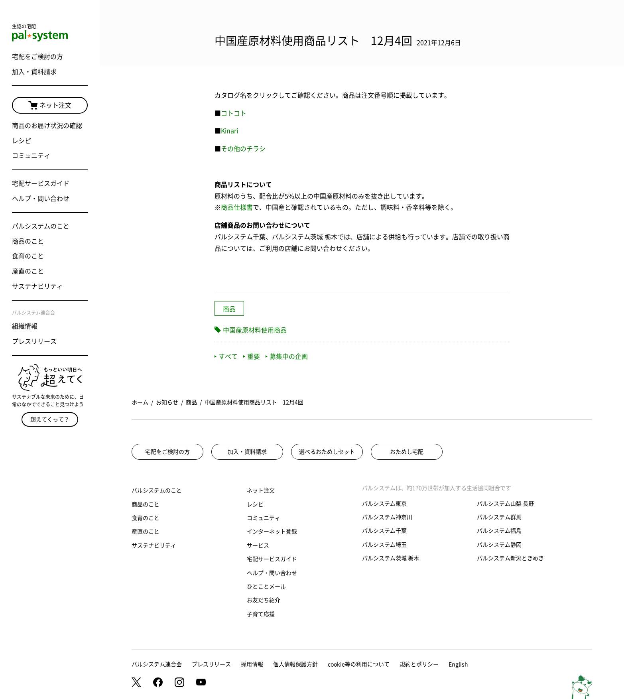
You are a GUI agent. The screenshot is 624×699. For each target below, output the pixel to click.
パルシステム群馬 (499, 517)
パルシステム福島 (499, 531)
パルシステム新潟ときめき (510, 558)
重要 (251, 356)
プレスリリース (34, 341)
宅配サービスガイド (40, 183)
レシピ (21, 141)
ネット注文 (49, 105)
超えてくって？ (49, 419)
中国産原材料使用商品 (255, 330)
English (458, 664)
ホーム (140, 402)
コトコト (233, 113)
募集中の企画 (287, 356)
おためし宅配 (406, 452)
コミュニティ (31, 155)
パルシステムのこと (40, 226)
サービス (258, 545)
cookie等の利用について (359, 664)
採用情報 (252, 664)
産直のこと (28, 271)
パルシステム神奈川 (387, 517)
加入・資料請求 (34, 72)
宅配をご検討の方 (37, 56)
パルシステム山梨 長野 (505, 503)
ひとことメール (266, 586)
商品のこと (28, 241)
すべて (226, 356)
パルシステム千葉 (384, 531)
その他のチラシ (243, 149)
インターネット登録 (272, 531)
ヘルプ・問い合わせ (40, 198)
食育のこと (28, 256)
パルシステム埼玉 (384, 544)
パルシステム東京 (384, 503)
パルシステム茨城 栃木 (390, 558)
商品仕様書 (237, 207)
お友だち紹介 (263, 600)
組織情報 (24, 326)
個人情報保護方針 (295, 664)
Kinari (229, 131)
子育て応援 (261, 614)
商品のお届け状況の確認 (47, 125)
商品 (229, 309)
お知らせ (167, 402)
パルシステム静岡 (499, 544)
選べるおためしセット (327, 452)
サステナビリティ (37, 286)
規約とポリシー (419, 664)
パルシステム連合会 (157, 664)
